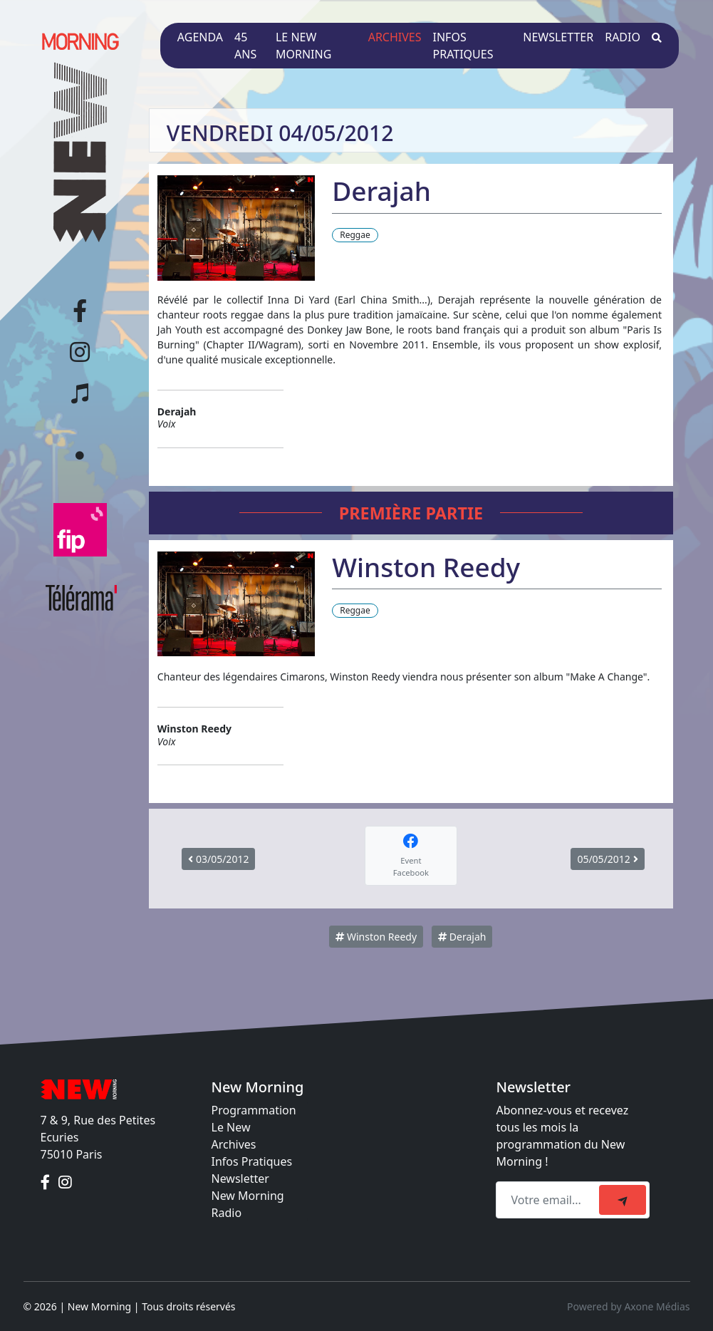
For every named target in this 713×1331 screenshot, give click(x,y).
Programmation (254, 1110)
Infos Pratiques (252, 1161)
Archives (395, 37)
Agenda (200, 37)
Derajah (462, 936)
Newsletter (558, 37)
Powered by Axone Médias (628, 1306)
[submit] (622, 1200)
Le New (231, 1127)
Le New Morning (303, 45)
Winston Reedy (376, 936)
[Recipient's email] (549, 1200)
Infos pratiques (463, 45)
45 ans (245, 45)
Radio (622, 37)
